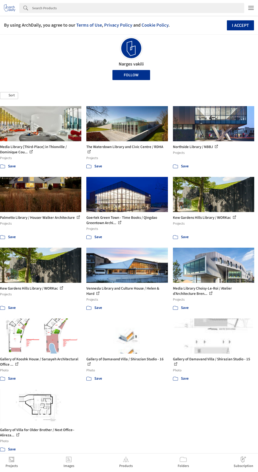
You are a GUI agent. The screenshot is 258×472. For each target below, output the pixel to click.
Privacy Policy (118, 25)
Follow (131, 75)
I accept (240, 25)
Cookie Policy (155, 25)
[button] (9, 95)
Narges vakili (131, 64)
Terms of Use (89, 25)
